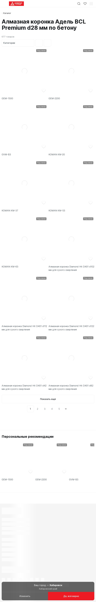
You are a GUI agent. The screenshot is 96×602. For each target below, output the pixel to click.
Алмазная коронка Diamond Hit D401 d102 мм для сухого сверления (71, 268)
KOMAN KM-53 (57, 210)
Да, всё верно (71, 596)
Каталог (7, 13)
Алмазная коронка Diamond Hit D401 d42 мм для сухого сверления (24, 387)
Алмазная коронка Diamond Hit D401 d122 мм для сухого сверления (71, 328)
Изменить (25, 596)
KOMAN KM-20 (57, 154)
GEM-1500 (7, 98)
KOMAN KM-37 (10, 210)
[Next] (65, 408)
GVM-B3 (6, 154)
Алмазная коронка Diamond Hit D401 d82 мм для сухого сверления (71, 387)
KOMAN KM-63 (10, 266)
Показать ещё (48, 399)
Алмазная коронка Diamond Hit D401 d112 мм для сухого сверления (24, 328)
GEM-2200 (54, 98)
